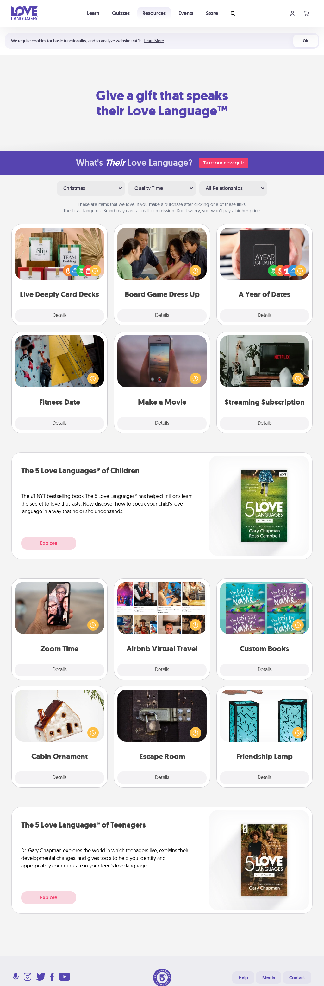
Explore (48, 543)
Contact (297, 978)
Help (243, 978)
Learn (93, 13)
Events (185, 13)
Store (212, 13)
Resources (154, 13)
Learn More (154, 40)
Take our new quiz (223, 162)
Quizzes (121, 13)
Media (268, 978)
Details (60, 315)
